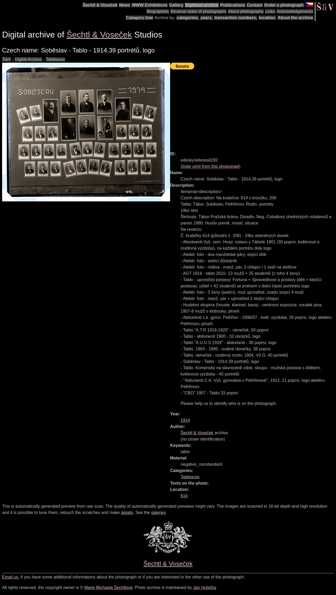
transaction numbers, (235, 17)
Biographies (158, 11)
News (124, 5)
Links (270, 11)
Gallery (176, 5)
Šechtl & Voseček (100, 5)
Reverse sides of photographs (199, 11)
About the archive (295, 17)
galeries (158, 512)
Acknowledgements (295, 11)
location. (267, 17)
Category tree (139, 17)
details (127, 512)
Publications (232, 5)
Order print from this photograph (210, 166)
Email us (10, 577)
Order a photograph (283, 5)
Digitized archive (201, 5)
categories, (188, 17)
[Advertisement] (253, 108)
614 (184, 496)
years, (207, 17)
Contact (254, 5)
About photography (246, 11)
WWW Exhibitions (149, 5)
